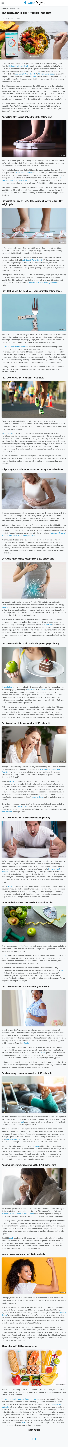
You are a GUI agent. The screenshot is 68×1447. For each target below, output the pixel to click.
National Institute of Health (18, 66)
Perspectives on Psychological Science (44, 282)
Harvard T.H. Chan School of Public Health (18, 1214)
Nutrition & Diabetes (24, 173)
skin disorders (22, 806)
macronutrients (37, 797)
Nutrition (5, 9)
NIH (23, 1422)
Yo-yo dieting (7, 687)
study (11, 781)
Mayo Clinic (6, 607)
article (44, 690)
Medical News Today (46, 74)
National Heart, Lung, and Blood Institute (20, 1399)
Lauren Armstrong (9, 17)
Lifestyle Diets (15, 9)
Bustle (26, 1043)
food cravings (7, 812)
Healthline (31, 690)
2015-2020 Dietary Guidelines (16, 347)
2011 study (47, 625)
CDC (22, 1122)
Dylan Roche (22, 17)
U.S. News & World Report (25, 74)
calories (33, 76)
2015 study (7, 433)
